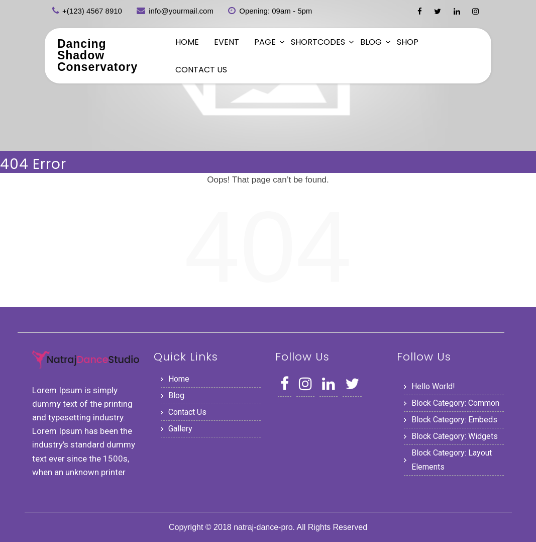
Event (226, 42)
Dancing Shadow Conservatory (97, 55)
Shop (407, 42)
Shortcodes (318, 42)
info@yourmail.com (181, 11)
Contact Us (201, 69)
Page (265, 42)
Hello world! (433, 386)
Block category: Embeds (454, 419)
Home (187, 42)
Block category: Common (455, 403)
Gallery (180, 428)
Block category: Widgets (454, 436)
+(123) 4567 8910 (92, 11)
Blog (371, 42)
